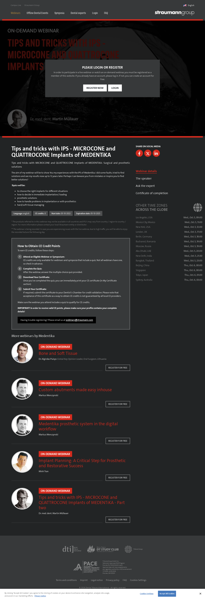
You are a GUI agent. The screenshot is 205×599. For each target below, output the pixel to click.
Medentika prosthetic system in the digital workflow (78, 426)
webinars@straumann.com (79, 319)
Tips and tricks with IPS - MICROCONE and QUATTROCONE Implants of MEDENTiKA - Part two (82, 502)
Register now (95, 88)
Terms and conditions (66, 580)
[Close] (200, 593)
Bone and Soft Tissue (58, 353)
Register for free (117, 367)
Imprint (84, 580)
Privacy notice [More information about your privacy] (40, 596)
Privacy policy (112, 580)
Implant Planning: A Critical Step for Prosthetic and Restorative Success (82, 463)
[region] (102, 594)
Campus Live (16, 5)
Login (95, 13)
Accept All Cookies (167, 593)
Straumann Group (31, 5)
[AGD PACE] (86, 567)
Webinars (15, 13)
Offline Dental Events (37, 13)
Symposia (59, 13)
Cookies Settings (138, 580)
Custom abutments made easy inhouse (75, 389)
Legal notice (97, 580)
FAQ (106, 13)
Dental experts (78, 13)
